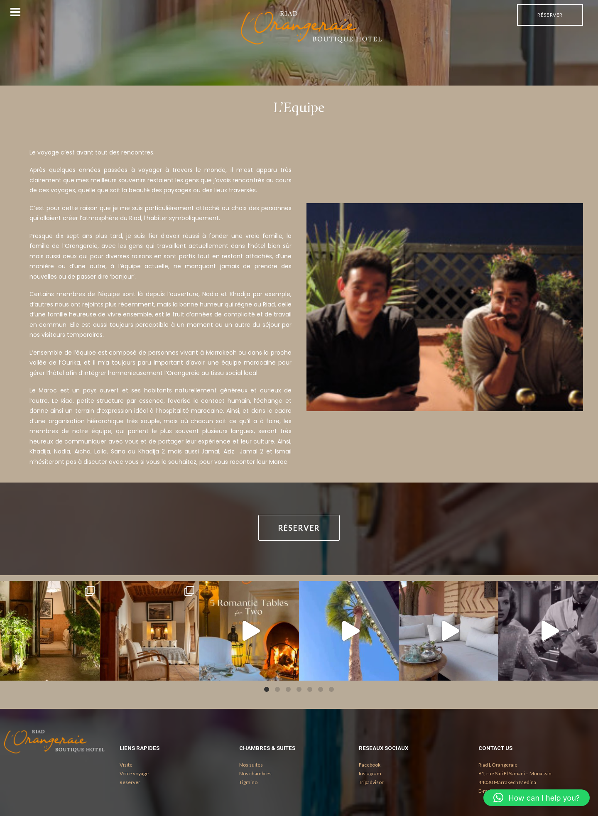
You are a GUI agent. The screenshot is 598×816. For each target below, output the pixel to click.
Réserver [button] (299, 527)
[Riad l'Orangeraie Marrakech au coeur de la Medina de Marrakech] (311, 27)
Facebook (369, 765)
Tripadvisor (371, 782)
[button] (536, 797)
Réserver (550, 15)
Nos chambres (255, 773)
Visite (126, 765)
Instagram (370, 773)
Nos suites (251, 765)
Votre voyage (134, 773)
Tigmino (248, 782)
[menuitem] (550, 14)
